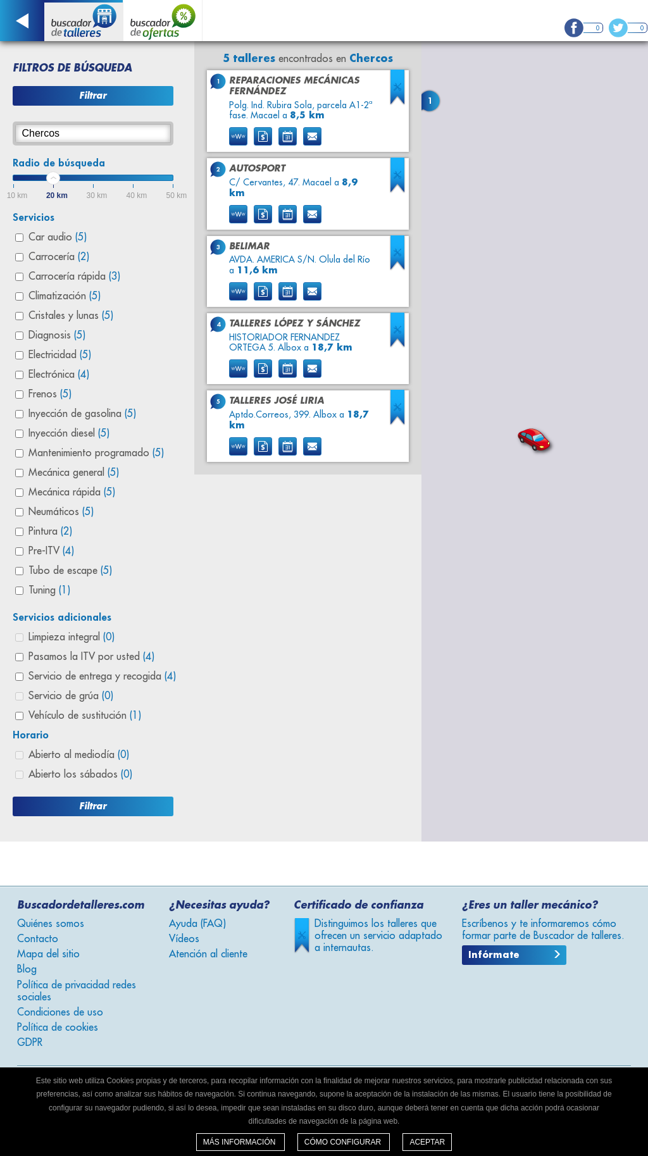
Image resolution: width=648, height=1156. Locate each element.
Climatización (64, 296)
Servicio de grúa (70, 696)
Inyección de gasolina (82, 414)
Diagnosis (56, 335)
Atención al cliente (208, 954)
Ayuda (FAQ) (197, 924)
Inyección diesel (68, 433)
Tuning (49, 590)
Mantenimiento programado (96, 453)
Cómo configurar (343, 1142)
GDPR (29, 1043)
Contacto (37, 939)
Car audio (57, 237)
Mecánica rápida (71, 492)
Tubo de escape (70, 571)
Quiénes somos (50, 924)
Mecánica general (73, 473)
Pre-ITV (51, 551)
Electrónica (58, 375)
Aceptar (427, 1142)
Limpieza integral (71, 637)
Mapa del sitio (48, 954)
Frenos (50, 394)
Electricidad (59, 355)
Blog (27, 969)
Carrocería (58, 257)
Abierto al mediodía (78, 755)
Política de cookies (57, 1027)
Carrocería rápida (74, 276)
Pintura (50, 531)
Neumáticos (61, 512)
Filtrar (92, 95)
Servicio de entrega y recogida (102, 676)
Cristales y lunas (70, 316)
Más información (240, 1142)
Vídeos (184, 939)
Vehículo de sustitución (84, 716)
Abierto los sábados (80, 774)
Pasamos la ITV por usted (91, 657)
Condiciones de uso (60, 1012)
